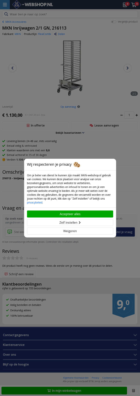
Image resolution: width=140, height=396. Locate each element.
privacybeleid (34, 202)
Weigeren (70, 231)
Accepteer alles (70, 214)
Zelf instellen (70, 222)
